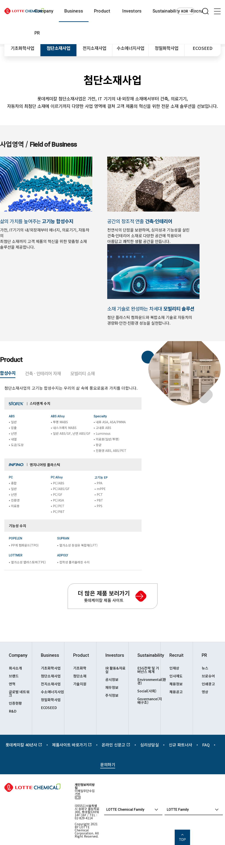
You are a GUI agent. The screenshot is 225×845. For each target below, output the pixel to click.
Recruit (176, 655)
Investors (132, 11)
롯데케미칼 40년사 (23, 744)
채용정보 (176, 684)
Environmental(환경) (148, 681)
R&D (12, 711)
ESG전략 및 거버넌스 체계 (148, 669)
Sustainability (166, 11)
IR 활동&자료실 (115, 669)
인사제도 (176, 676)
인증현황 (15, 703)
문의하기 (107, 764)
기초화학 (79, 668)
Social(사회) (146, 691)
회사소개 (15, 668)
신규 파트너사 (180, 744)
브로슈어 (208, 676)
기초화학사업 (22, 48)
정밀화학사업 (166, 48)
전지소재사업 (94, 48)
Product (102, 11)
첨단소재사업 (58, 48)
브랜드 (14, 676)
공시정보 (111, 679)
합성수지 (7, 373)
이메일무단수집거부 (85, 792)
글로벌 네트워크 (19, 693)
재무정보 (111, 687)
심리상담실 (149, 744)
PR (37, 33)
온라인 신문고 (116, 744)
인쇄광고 (208, 684)
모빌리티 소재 (82, 373)
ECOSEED (202, 48)
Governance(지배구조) (148, 700)
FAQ (206, 744)
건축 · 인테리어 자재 (43, 373)
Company (43, 11)
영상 (205, 691)
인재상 (174, 668)
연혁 (12, 684)
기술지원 (79, 684)
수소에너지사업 (130, 48)
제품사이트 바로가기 (72, 744)
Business (73, 11)
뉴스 (205, 668)
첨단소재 (79, 676)
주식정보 (111, 695)
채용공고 (176, 691)
